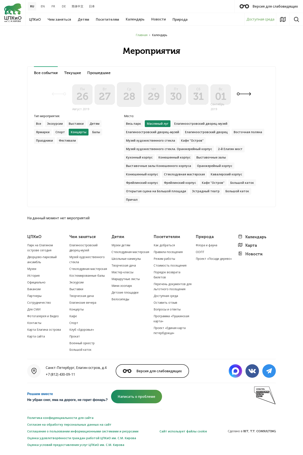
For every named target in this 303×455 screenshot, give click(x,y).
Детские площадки (124, 292)
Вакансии (34, 289)
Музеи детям (120, 245)
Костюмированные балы (87, 276)
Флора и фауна (206, 245)
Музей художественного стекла (150, 140)
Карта (247, 245)
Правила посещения (168, 252)
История (33, 276)
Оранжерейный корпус (214, 166)
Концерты (76, 309)
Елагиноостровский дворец (206, 132)
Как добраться (164, 245)
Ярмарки (43, 132)
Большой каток (242, 183)
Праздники (44, 140)
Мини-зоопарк (121, 286)
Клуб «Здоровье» (81, 330)
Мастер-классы (122, 272)
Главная (141, 35)
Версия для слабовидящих (269, 6)
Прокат (74, 336)
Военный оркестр (82, 343)
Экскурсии (55, 124)
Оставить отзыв (165, 303)
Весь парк (133, 124)
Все (38, 124)
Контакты (34, 323)
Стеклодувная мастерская (184, 174)
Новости (250, 254)
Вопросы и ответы (167, 309)
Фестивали (67, 140)
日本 (92, 6)
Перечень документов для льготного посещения (173, 286)
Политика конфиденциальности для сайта (60, 418)
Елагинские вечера (82, 303)
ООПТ (200, 252)
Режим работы (164, 259)
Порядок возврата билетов (167, 274)
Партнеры (34, 296)
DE (64, 6)
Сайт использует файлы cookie (183, 431)
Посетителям (167, 237)
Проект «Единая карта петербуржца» (170, 330)
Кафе (73, 316)
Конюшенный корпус (174, 157)
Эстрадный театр (206, 191)
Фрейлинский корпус (142, 183)
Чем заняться (82, 237)
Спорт (60, 132)
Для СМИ (33, 309)
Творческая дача (81, 296)
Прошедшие (98, 73)
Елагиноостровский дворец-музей (200, 124)
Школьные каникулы (126, 259)
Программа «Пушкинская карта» (171, 318)
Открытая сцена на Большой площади (156, 191)
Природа (205, 237)
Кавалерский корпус (226, 174)
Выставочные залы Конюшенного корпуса (158, 166)
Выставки (76, 124)
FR (53, 6)
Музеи (31, 269)
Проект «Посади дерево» (214, 259)
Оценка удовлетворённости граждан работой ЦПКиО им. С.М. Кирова (81, 438)
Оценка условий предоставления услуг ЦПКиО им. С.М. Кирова (75, 445)
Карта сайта (36, 336)
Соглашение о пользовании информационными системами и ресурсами (82, 431)
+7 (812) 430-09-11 (60, 374)
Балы (96, 132)
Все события (46, 73)
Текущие (72, 73)
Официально (36, 282)
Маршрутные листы (125, 279)
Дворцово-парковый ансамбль (42, 259)
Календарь (252, 236)
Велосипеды (120, 299)
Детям (94, 124)
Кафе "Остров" (192, 140)
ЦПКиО (34, 237)
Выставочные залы (211, 157)
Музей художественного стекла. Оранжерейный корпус (169, 149)
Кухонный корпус (139, 157)
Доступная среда (260, 19)
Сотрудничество (39, 303)
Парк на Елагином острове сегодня (40, 247)
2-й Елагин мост (230, 149)
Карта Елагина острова (44, 330)
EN (43, 6)
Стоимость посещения (170, 265)
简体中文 (77, 6)
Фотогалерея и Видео (43, 316)
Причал (132, 200)
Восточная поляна (248, 132)
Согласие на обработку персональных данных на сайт (69, 424)
